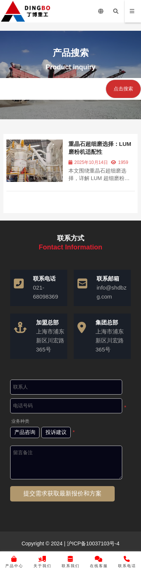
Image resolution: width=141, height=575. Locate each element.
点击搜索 (123, 89)
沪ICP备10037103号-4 (92, 543)
